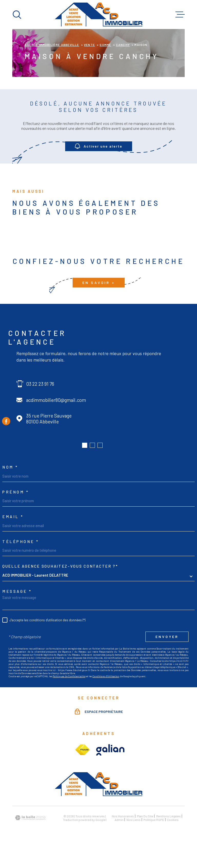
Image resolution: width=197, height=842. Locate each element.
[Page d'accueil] (98, 14)
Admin (119, 819)
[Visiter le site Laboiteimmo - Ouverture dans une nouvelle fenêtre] (30, 817)
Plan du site (145, 816)
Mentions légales (168, 816)
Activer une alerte (98, 146)
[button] (84, 445)
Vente (89, 44)
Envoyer (167, 636)
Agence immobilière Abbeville (52, 44)
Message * (17, 591)
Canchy (123, 44)
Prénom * (15, 492)
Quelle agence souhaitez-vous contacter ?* (60, 566)
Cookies (173, 819)
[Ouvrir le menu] (180, 14)
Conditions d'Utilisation (105, 676)
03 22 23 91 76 (40, 384)
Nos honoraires (123, 816)
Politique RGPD (153, 819)
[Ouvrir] (17, 14)
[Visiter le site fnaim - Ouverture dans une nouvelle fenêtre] (82, 750)
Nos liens (133, 819)
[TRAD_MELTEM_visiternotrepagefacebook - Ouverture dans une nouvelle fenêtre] (6, 421)
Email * (13, 517)
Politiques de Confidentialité (69, 676)
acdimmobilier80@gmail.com (56, 400)
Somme (105, 44)
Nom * (10, 467)
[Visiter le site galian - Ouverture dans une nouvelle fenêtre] (110, 750)
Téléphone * (20, 542)
